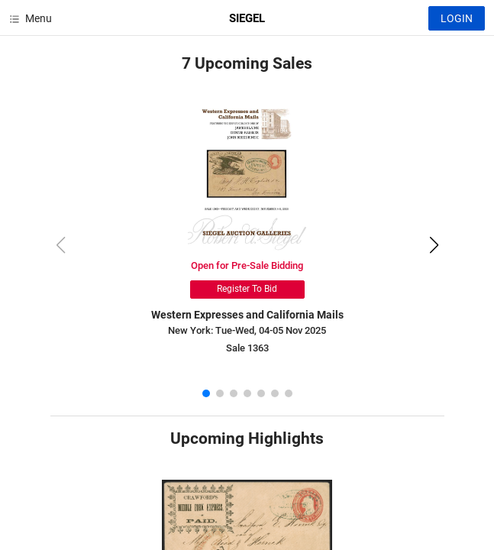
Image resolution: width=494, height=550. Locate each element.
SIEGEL (247, 18)
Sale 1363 (247, 348)
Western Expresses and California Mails (247, 315)
